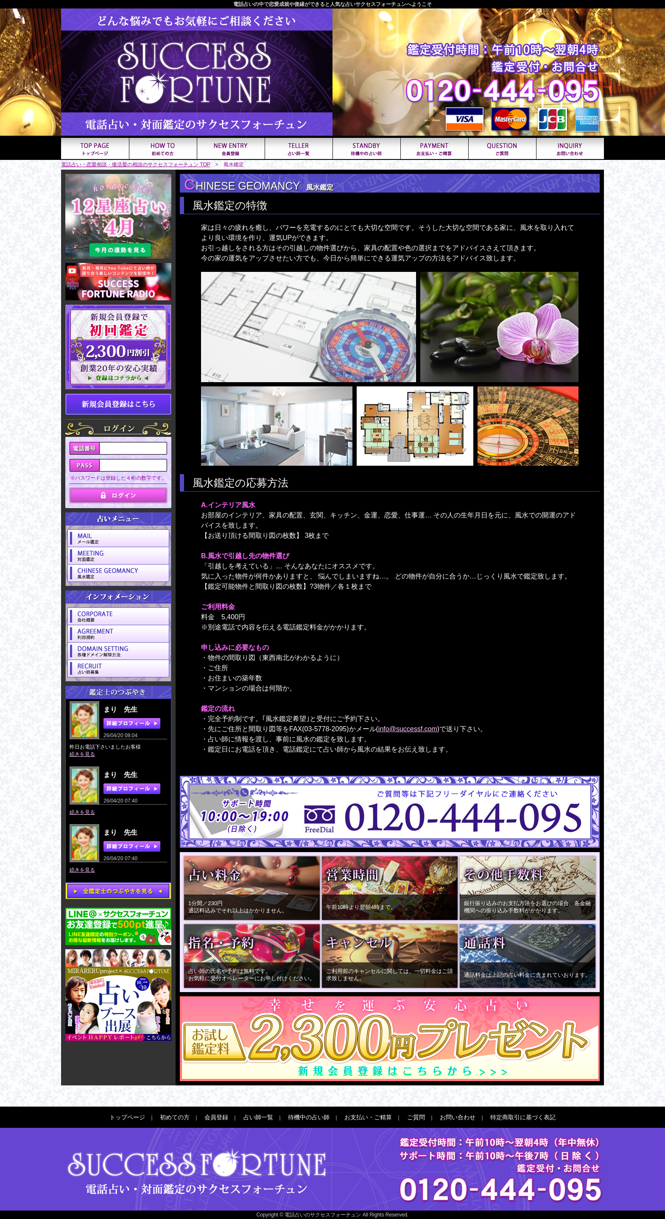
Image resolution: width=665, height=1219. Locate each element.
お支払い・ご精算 (368, 1117)
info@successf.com (407, 729)
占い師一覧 (258, 1117)
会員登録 (216, 1117)
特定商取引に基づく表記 (523, 1117)
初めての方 (175, 1117)
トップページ (127, 1117)
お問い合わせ (457, 1117)
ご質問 (416, 1117)
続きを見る (82, 754)
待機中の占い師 (309, 1117)
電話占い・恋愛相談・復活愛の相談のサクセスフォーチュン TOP (135, 165)
